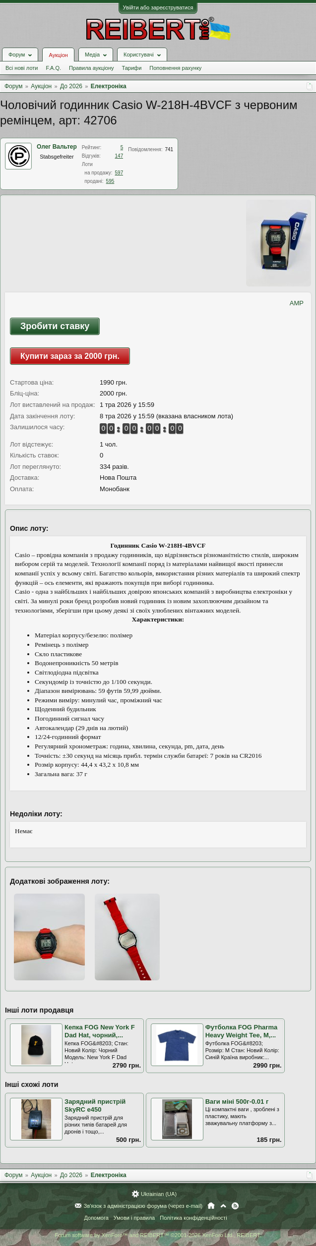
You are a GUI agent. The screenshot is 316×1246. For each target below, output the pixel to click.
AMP (297, 303)
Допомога (96, 1218)
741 (169, 149)
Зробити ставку (54, 326)
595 (110, 181)
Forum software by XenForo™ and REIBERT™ (158, 1235)
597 (119, 172)
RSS (235, 1205)
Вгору (223, 1205)
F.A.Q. (53, 68)
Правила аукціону (91, 68)
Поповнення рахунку (175, 68)
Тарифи (132, 68)
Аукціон (58, 55)
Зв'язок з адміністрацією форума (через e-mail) (143, 1206)
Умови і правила (134, 1218)
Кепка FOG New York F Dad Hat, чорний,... (99, 1031)
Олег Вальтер (57, 146)
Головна (211, 1205)
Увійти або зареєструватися (158, 7)
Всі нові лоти (21, 68)
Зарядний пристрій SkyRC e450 (95, 1106)
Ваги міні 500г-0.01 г (237, 1101)
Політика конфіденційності (193, 1218)
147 (119, 156)
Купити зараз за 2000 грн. (70, 356)
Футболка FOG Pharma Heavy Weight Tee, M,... (241, 1031)
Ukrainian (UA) (159, 1194)
